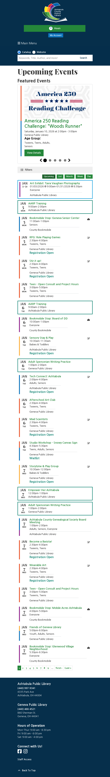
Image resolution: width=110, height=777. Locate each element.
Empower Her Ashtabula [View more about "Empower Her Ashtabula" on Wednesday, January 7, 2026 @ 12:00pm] (43, 490)
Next (69, 160)
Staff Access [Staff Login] (24, 759)
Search (83, 58)
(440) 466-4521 (26, 709)
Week (80, 176)
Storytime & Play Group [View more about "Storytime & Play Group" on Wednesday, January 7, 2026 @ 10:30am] (44, 466)
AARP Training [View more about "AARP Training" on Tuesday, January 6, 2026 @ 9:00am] (37, 304)
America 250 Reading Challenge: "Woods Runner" (53, 123)
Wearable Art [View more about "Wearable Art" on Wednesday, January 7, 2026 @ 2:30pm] (37, 565)
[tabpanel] (55, 121)
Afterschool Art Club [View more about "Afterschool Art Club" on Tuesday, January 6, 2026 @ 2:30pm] (42, 400)
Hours (58, 28)
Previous (41, 160)
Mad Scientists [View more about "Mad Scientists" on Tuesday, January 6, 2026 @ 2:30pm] (38, 419)
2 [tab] (50, 160)
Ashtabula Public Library (34, 683)
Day (89, 176)
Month (69, 176)
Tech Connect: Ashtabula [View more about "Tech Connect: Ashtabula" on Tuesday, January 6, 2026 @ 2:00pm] (45, 376)
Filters (29, 169)
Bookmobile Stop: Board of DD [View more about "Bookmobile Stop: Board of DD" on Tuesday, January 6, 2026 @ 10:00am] (48, 318)
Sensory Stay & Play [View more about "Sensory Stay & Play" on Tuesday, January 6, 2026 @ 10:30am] (41, 337)
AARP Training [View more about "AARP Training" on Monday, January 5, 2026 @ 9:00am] (37, 203)
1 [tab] (45, 160)
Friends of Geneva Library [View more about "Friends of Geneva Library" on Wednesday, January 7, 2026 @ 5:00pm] (45, 627)
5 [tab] (65, 160)
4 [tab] (60, 160)
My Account (56, 35)
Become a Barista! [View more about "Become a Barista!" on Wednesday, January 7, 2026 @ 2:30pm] (40, 541)
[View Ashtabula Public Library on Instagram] (25, 752)
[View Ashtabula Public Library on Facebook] (20, 752)
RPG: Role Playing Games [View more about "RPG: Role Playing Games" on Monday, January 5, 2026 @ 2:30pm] (44, 237)
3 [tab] (55, 160)
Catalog (26, 52)
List (60, 176)
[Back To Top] (55, 770)
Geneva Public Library (32, 704)
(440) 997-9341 (26, 688)
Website (41, 52)
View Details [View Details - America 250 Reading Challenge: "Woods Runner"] (34, 153)
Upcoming (49, 176)
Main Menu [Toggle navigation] (27, 43)
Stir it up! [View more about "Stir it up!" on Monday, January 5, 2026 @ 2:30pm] (35, 261)
